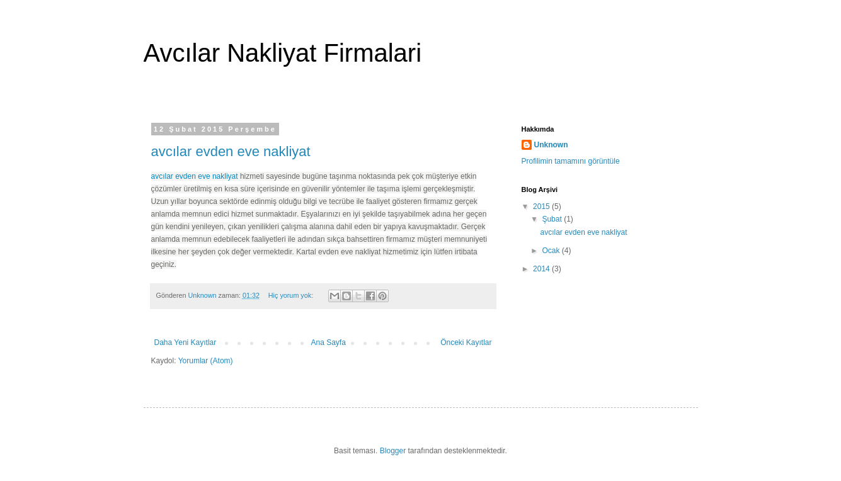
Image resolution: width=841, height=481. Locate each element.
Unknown (551, 144)
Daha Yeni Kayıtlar (185, 342)
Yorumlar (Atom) (205, 360)
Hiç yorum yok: (291, 295)
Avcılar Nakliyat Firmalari (283, 53)
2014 (542, 268)
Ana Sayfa (328, 342)
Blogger (393, 450)
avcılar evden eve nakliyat (231, 151)
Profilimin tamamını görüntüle (571, 161)
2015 (542, 206)
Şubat (553, 219)
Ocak (551, 250)
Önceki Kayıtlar (465, 342)
